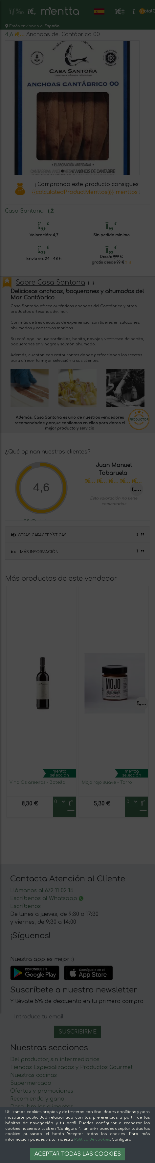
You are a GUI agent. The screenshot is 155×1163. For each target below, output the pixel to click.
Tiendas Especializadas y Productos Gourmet (71, 1067)
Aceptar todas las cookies (77, 1154)
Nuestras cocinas (33, 1075)
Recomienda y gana (37, 1099)
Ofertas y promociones (41, 1091)
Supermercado (30, 1083)
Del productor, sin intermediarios (55, 1059)
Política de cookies (92, 1139)
